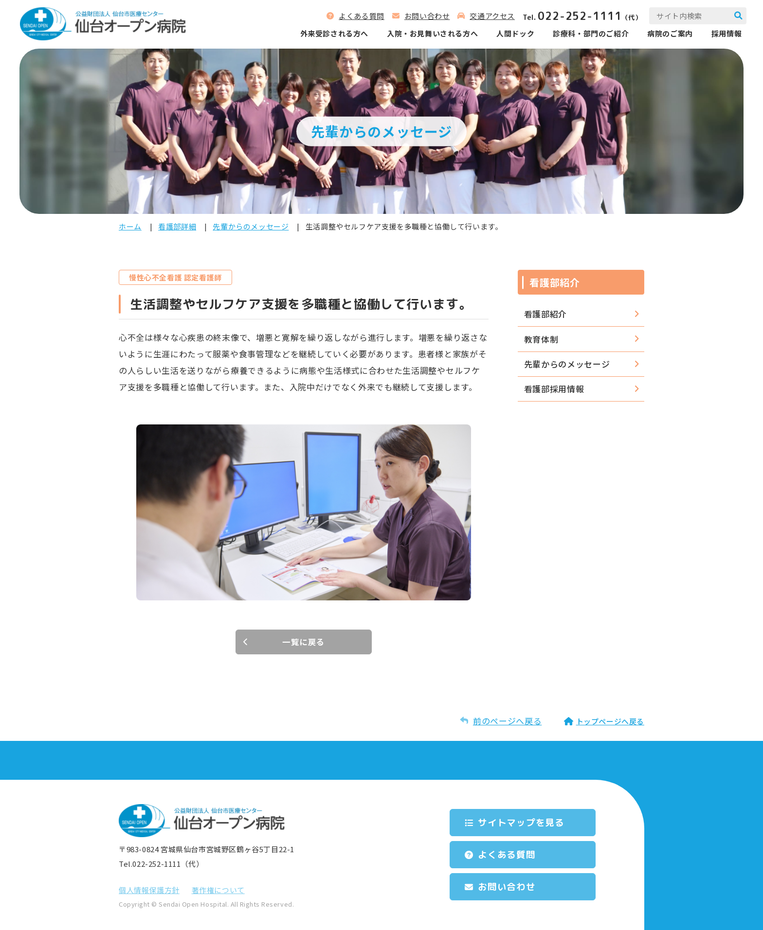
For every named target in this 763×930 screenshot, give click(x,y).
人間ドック (512, 34)
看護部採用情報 (554, 389)
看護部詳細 (177, 226)
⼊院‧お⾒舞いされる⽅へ (429, 34)
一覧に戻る (303, 642)
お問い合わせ (424, 16)
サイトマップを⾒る (524, 822)
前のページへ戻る (507, 721)
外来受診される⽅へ (331, 34)
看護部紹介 (545, 314)
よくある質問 (359, 16)
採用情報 (723, 34)
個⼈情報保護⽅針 (149, 890)
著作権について (218, 890)
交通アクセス (489, 16)
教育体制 (541, 339)
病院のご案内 (667, 34)
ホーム (130, 226)
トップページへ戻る (610, 721)
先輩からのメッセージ (251, 226)
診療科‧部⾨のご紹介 (588, 34)
